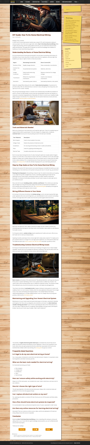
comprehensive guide (41, 186)
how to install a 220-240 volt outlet (33, 241)
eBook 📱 (49, 429)
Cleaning (27, 1)
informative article (28, 295)
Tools (77, 2)
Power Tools (68, 64)
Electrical (44, 1)
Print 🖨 (22, 429)
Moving (58, 1)
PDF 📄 (35, 429)
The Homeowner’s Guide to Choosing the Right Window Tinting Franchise (71, 32)
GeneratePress (29, 443)
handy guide (39, 347)
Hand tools (67, 58)
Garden (52, 1)
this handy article (21, 161)
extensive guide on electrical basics (27, 98)
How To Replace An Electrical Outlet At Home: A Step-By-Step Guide (27, 436)
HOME (21, 1)
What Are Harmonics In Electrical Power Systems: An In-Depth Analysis (28, 435)
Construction (35, 1)
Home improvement (67, 1)
